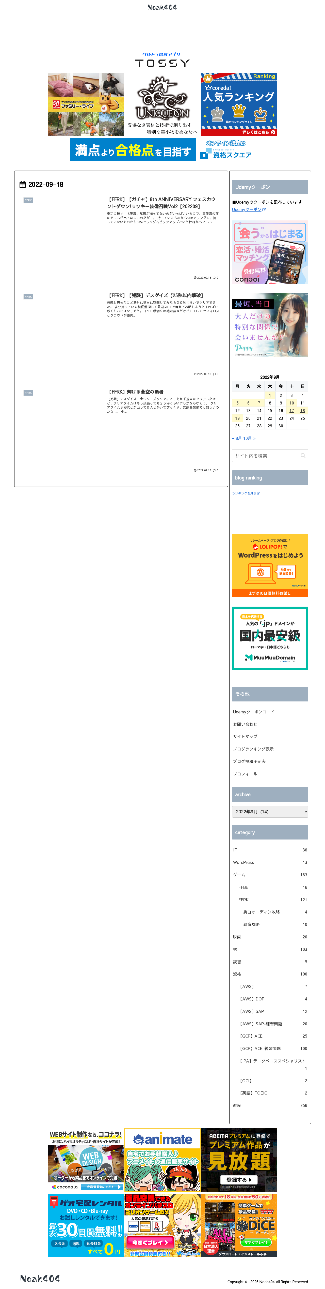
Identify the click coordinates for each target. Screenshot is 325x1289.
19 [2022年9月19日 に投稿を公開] (237, 418)
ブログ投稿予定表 (249, 761)
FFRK (272, 899)
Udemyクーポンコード (254, 711)
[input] (270, 455)
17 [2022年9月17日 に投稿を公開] (291, 410)
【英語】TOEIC (272, 1093)
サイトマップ (245, 736)
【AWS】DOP (272, 998)
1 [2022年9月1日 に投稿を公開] (270, 395)
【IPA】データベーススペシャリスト (272, 1065)
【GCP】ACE (272, 1036)
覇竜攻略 (275, 924)
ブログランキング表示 (253, 749)
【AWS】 (272, 986)
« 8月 (237, 438)
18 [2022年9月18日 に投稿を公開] (302, 410)
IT (270, 849)
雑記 (270, 1105)
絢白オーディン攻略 (275, 912)
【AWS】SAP (272, 1011)
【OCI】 (272, 1080)
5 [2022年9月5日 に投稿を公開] (237, 403)
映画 (270, 936)
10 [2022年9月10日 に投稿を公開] (291, 403)
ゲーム (270, 874)
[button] (303, 455)
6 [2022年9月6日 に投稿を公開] (248, 403)
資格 (270, 974)
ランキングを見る (246, 493)
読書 (270, 961)
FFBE (272, 887)
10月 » (249, 438)
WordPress (270, 862)
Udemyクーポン (249, 209)
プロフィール (245, 773)
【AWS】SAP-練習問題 (272, 1023)
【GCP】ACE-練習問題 (272, 1048)
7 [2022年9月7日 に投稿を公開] (259, 403)
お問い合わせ (245, 724)
